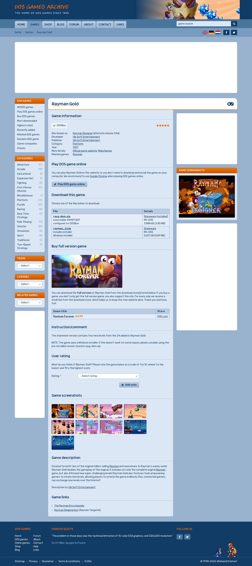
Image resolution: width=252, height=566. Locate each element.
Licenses (23, 276)
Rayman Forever (63, 316)
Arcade (29, 169)
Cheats (21, 148)
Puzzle (29, 205)
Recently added (26, 130)
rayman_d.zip (62, 228)
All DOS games (25, 107)
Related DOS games (28, 134)
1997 (75, 147)
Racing (29, 209)
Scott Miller (58, 542)
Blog (60, 24)
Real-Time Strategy (29, 215)
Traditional (29, 240)
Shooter (29, 226)
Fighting (29, 183)
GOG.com (162, 316)
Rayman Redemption (66, 510)
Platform (78, 143)
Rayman (77, 154)
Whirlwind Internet (227, 561)
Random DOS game (28, 139)
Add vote (131, 384)
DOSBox (61, 125)
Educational (29, 174)
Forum (74, 24)
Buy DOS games (26, 116)
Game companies (27, 143)
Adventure (29, 165)
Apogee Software (75, 542)
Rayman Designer (83, 133)
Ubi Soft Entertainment (86, 136)
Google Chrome (98, 176)
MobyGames (105, 150)
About (88, 24)
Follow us (184, 529)
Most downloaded (27, 120)
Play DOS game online (71, 184)
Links (120, 24)
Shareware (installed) (156, 216)
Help (35, 546)
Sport (29, 235)
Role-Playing (29, 222)
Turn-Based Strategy (29, 246)
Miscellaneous (29, 195)
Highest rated (25, 125)
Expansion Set (29, 178)
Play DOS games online (30, 111)
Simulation (29, 231)
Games (34, 24)
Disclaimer (48, 561)
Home (21, 24)
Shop (48, 24)
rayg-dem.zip (61, 216)
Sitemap (20, 561)
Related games (27, 295)
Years (21, 258)
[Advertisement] (126, 67)
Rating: (56, 376)
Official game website (85, 150)
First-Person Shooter (29, 189)
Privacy (33, 561)
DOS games (23, 529)
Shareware (150, 228)
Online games (22, 542)
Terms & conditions (69, 561)
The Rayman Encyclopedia (69, 505)
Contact (105, 24)
